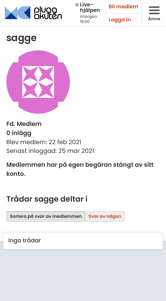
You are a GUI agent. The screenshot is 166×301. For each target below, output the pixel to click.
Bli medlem (123, 6)
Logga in (120, 19)
